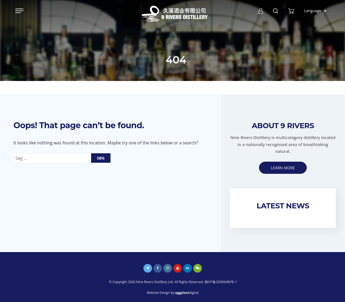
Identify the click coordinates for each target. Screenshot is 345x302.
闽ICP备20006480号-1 (221, 282)
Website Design (158, 292)
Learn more (283, 167)
